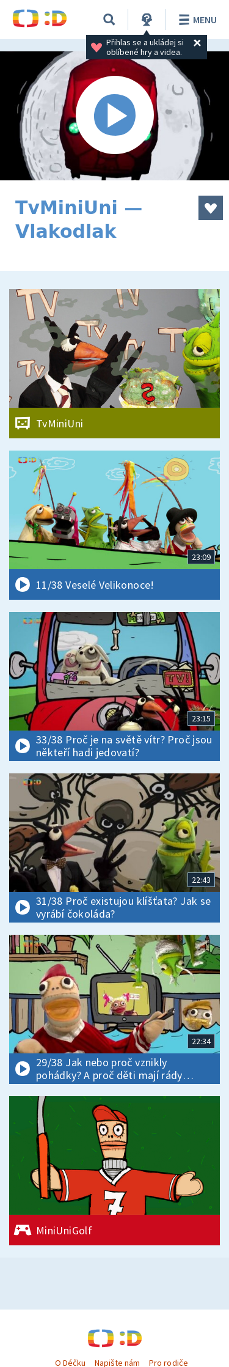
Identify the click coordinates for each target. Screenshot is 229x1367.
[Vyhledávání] (109, 19)
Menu (196, 19)
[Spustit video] (114, 115)
